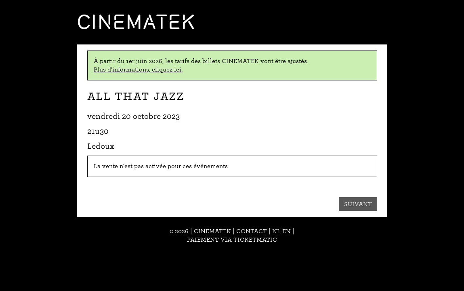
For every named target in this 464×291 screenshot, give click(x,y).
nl (276, 231)
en (286, 231)
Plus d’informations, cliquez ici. (138, 69)
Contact (251, 231)
